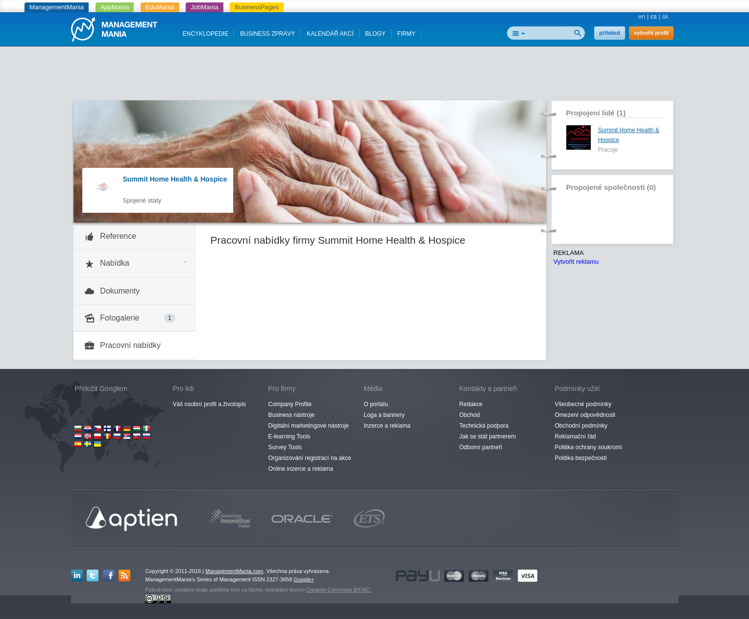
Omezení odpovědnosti (585, 415)
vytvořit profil (651, 33)
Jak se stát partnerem (487, 436)
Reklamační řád (575, 436)
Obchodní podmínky (581, 425)
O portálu (376, 404)
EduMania (159, 7)
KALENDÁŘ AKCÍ (330, 33)
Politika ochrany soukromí (588, 447)
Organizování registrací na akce (309, 458)
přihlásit (609, 33)
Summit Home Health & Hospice (175, 179)
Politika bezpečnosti (581, 458)
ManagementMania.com (234, 571)
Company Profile (290, 404)
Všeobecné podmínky (583, 404)
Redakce (471, 404)
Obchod (469, 415)
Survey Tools (285, 447)
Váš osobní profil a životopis (209, 404)
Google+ (303, 579)
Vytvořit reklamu (576, 261)
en (641, 16)
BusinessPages (257, 7)
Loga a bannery (384, 415)
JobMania (204, 7)
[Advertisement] (374, 76)
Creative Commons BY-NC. (338, 590)
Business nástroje (291, 415)
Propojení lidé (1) (596, 113)
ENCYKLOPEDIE (205, 33)
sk (665, 16)
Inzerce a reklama (387, 425)
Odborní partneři (480, 447)
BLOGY (375, 33)
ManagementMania (56, 7)
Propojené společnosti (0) (611, 187)
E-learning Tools (289, 436)
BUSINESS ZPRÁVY (267, 33)
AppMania (114, 7)
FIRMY (406, 33)
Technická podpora (484, 425)
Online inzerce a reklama (301, 468)
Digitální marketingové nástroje (308, 425)
